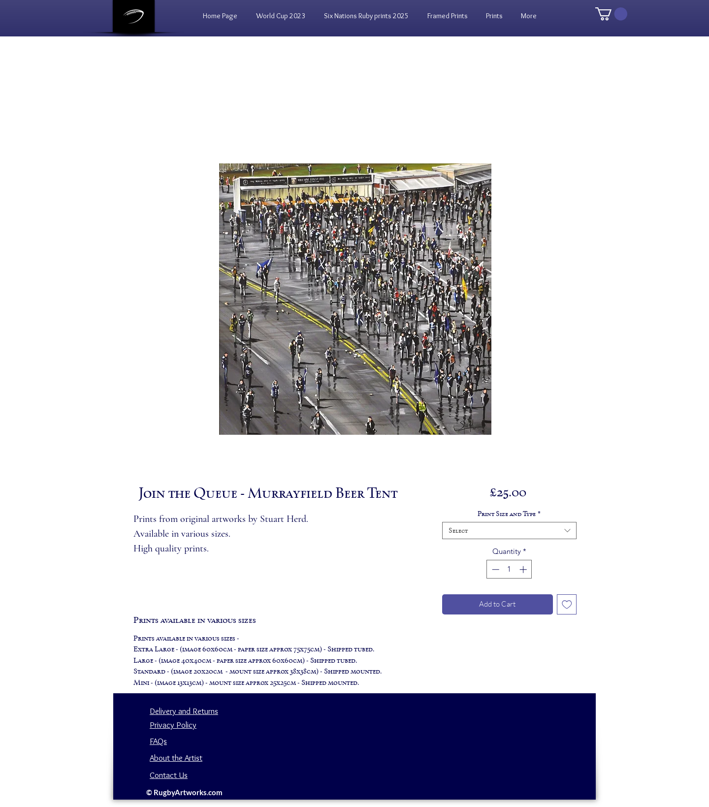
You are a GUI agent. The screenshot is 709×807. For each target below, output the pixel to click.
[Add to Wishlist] (567, 604)
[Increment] (524, 569)
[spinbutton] (509, 569)
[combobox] (509, 530)
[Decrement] (494, 569)
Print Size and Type (509, 514)
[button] (494, 15)
